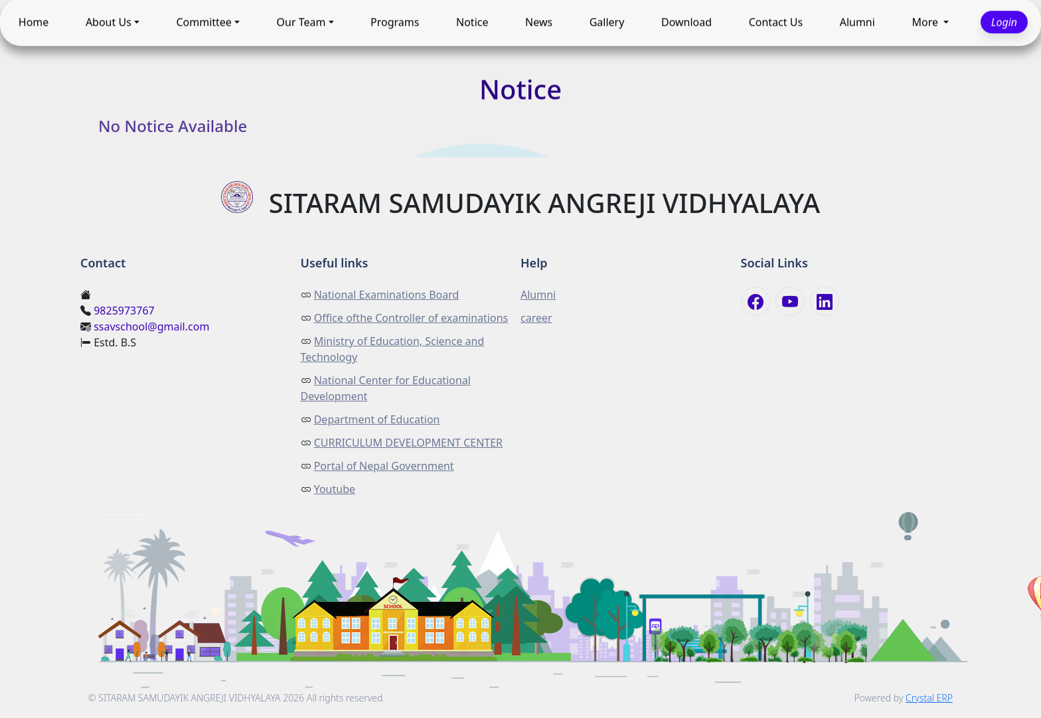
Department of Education (377, 419)
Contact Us (776, 22)
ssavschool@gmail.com (151, 326)
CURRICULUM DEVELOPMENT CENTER (408, 442)
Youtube (334, 489)
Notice (472, 22)
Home (34, 22)
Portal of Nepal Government (384, 466)
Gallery (607, 22)
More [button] (926, 22)
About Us (108, 22)
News (538, 22)
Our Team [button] (301, 22)
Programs (394, 22)
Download (686, 22)
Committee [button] (203, 22)
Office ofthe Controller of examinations (411, 318)
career (536, 318)
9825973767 (124, 310)
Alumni (857, 22)
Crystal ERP (929, 697)
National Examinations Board (386, 294)
